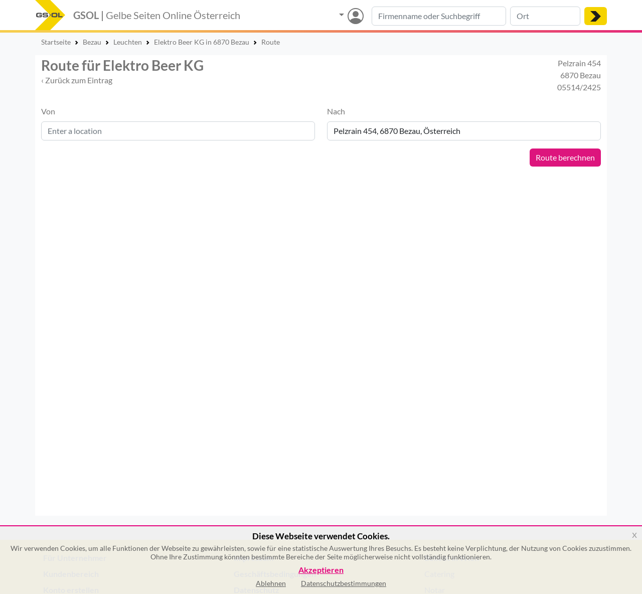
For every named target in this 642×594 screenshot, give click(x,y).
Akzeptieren (321, 570)
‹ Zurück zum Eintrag (76, 80)
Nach (336, 111)
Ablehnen (271, 583)
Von (48, 111)
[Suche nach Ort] (545, 16)
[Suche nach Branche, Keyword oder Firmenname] (439, 16)
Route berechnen (565, 157)
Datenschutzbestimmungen (343, 583)
